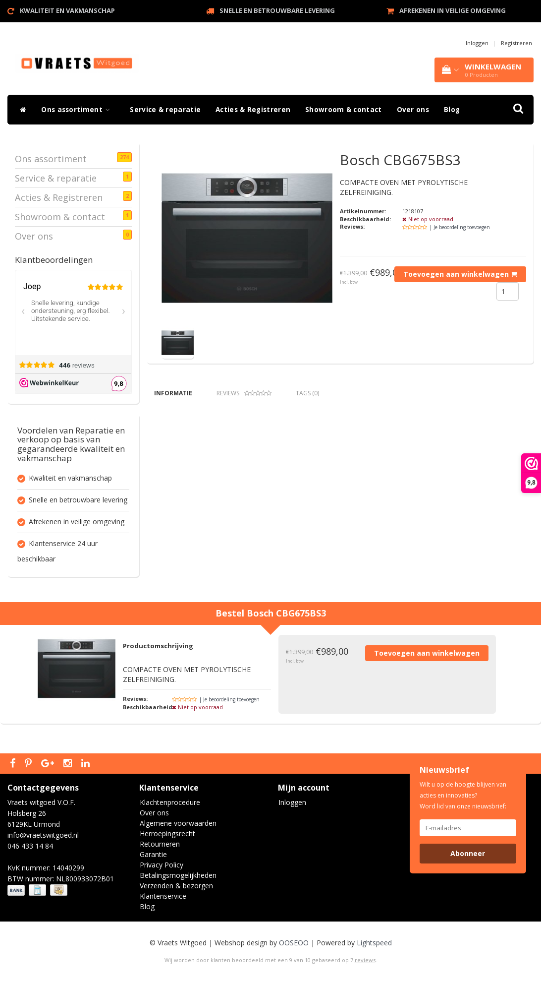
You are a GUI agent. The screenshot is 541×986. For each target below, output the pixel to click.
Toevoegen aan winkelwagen (460, 274)
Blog (452, 109)
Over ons (413, 109)
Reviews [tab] (243, 393)
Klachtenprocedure (170, 802)
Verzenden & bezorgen (176, 885)
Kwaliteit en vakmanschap (67, 10)
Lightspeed (374, 942)
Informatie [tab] (173, 393)
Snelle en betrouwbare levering (277, 10)
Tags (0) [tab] (307, 393)
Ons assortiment (78, 109)
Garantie (153, 854)
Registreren (516, 43)
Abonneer (467, 853)
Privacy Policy (161, 864)
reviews (365, 960)
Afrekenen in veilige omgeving (452, 10)
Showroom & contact (343, 109)
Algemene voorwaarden (178, 823)
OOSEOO (294, 942)
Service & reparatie (165, 109)
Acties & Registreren (253, 109)
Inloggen (477, 43)
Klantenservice (163, 896)
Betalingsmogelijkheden (178, 875)
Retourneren (160, 844)
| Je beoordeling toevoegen (460, 227)
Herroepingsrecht (167, 833)
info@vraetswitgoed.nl (43, 835)
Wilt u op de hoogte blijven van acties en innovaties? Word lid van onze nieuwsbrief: (463, 795)
